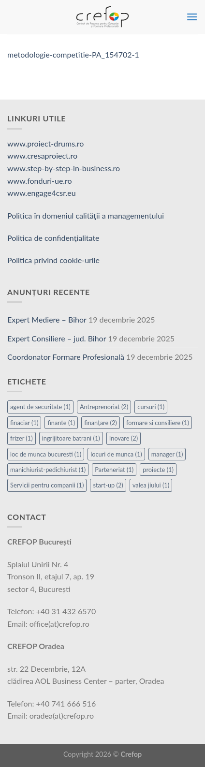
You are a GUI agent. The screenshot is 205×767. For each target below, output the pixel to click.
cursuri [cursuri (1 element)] (150, 407)
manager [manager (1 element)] (167, 454)
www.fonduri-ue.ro (39, 180)
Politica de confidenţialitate (53, 237)
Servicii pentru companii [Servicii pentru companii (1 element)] (47, 485)
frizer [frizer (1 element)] (21, 438)
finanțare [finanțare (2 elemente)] (100, 423)
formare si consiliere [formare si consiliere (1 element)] (157, 423)
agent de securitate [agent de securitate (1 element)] (40, 407)
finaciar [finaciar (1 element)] (24, 423)
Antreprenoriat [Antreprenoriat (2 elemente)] (104, 407)
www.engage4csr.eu (41, 192)
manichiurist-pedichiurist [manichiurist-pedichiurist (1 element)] (48, 469)
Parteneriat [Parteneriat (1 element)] (114, 469)
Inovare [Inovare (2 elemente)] (123, 438)
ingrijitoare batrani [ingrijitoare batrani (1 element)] (71, 438)
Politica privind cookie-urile (53, 260)
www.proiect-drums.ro (45, 143)
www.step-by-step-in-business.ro (63, 168)
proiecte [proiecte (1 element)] (158, 469)
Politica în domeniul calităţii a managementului (85, 215)
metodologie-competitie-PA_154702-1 (73, 54)
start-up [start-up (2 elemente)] (108, 485)
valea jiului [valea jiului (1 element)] (150, 485)
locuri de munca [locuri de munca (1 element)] (116, 454)
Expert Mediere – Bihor (47, 319)
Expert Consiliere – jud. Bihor (56, 338)
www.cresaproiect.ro (42, 155)
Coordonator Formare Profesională (65, 356)
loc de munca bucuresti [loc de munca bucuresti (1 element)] (45, 454)
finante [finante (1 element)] (61, 423)
